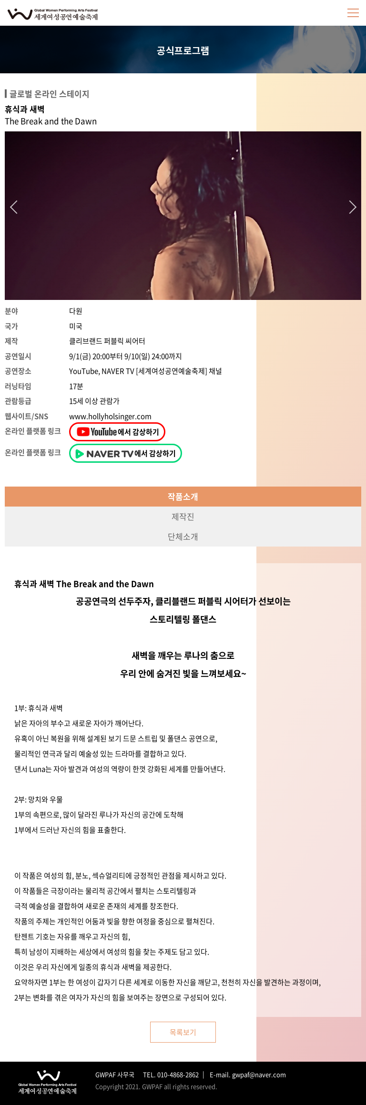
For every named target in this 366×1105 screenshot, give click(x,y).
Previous (16, 207)
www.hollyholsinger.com (110, 416)
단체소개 (183, 536)
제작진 (183, 516)
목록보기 (183, 1032)
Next (350, 207)
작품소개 (183, 496)
